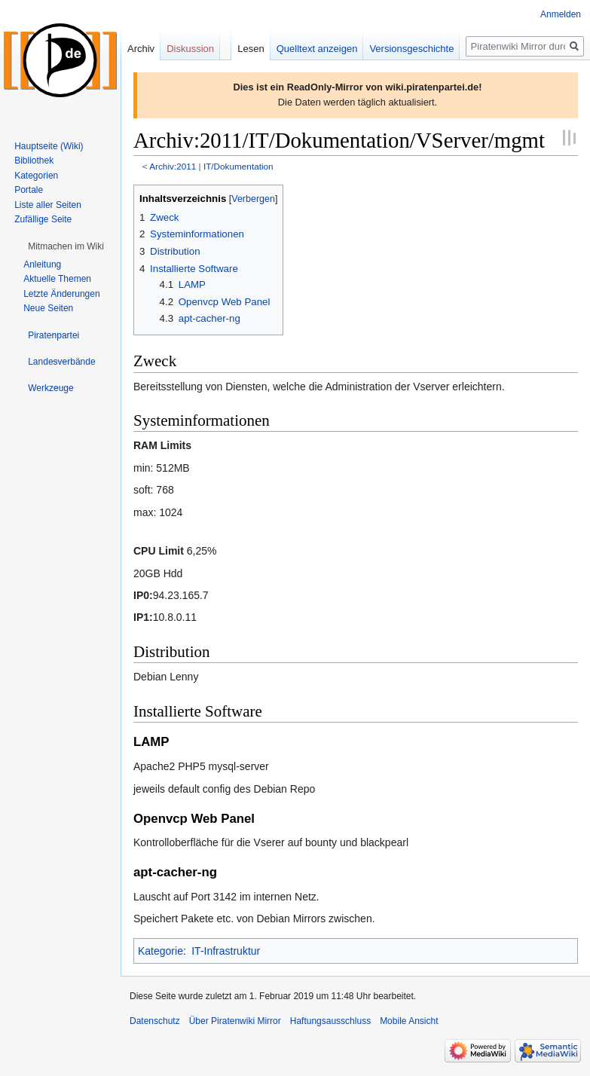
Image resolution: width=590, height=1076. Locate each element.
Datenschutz (155, 1021)
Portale (28, 190)
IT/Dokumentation (238, 166)
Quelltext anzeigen (317, 48)
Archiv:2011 (172, 166)
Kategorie (160, 951)
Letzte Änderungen (61, 294)
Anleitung (42, 264)
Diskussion (190, 48)
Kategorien (36, 175)
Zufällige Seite (43, 219)
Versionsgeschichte (411, 48)
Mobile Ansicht (409, 1021)
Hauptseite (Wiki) (48, 146)
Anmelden (560, 14)
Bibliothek (33, 160)
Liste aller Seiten (47, 205)
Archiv (140, 48)
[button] (66, 246)
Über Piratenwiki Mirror (235, 1021)
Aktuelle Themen (57, 279)
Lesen (250, 48)
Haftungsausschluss (330, 1021)
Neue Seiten (48, 308)
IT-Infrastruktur (225, 951)
